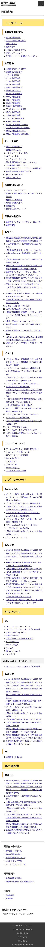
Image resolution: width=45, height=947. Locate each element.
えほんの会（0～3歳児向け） (18, 387)
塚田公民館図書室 (13, 84)
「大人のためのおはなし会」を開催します (23, 368)
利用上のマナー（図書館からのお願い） (22, 56)
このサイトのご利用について (18, 452)
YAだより (10, 648)
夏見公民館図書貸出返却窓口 (18, 134)
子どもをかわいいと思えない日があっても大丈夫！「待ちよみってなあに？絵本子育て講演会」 (24, 393)
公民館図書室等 (12, 75)
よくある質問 (11, 461)
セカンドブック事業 (14, 174)
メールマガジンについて (16, 190)
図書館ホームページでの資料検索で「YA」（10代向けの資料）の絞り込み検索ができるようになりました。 (24, 287)
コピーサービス (12, 156)
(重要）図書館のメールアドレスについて (22, 321)
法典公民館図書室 (13, 100)
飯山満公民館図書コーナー (17, 125)
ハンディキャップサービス (17, 153)
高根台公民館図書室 (14, 87)
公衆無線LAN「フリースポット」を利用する (24, 168)
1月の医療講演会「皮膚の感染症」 (20, 405)
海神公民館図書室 (13, 91)
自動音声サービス (13, 150)
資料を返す (10, 47)
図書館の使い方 (12, 635)
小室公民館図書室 (13, 78)
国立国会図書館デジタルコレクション (21, 162)
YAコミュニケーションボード (18, 626)
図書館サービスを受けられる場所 (19, 639)
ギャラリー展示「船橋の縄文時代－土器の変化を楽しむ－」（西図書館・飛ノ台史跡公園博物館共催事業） (24, 362)
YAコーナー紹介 (12, 642)
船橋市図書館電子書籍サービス (18, 171)
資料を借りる (11, 44)
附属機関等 (10, 206)
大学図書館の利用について (17, 165)
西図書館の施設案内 (14, 72)
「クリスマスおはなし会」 (17, 427)
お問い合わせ (11, 464)
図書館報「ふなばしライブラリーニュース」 (24, 222)
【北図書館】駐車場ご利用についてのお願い (24, 250)
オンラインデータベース (16, 159)
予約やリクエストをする (16, 50)
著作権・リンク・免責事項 (17, 455)
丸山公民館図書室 (13, 81)
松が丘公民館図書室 (14, 122)
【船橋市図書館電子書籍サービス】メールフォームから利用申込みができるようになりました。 (24, 315)
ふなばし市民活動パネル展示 (18, 306)
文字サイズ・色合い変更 (16, 471)
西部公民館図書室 (13, 103)
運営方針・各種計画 (14, 200)
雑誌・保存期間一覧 (14, 147)
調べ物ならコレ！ (13, 651)
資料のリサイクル (13, 178)
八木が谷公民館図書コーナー (18, 128)
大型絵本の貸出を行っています (18, 309)
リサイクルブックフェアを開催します (21, 430)
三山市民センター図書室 (16, 109)
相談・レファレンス (14, 53)
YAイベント (11, 654)
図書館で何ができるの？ (16, 632)
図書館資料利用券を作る (16, 41)
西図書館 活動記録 (14, 757)
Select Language (13, 468)
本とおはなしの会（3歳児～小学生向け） (23, 384)
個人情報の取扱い (13, 458)
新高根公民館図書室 (14, 106)
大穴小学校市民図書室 (15, 118)
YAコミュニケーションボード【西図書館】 (23, 629)
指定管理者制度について (16, 209)
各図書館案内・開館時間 (16, 69)
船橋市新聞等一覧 (13, 38)
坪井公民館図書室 (13, 97)
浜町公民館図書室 (13, 112)
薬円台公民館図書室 (14, 94)
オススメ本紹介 (12, 645)
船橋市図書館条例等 (14, 203)
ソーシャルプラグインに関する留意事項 (22, 449)
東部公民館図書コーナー (16, 131)
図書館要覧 (10, 225)
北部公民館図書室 (13, 115)
